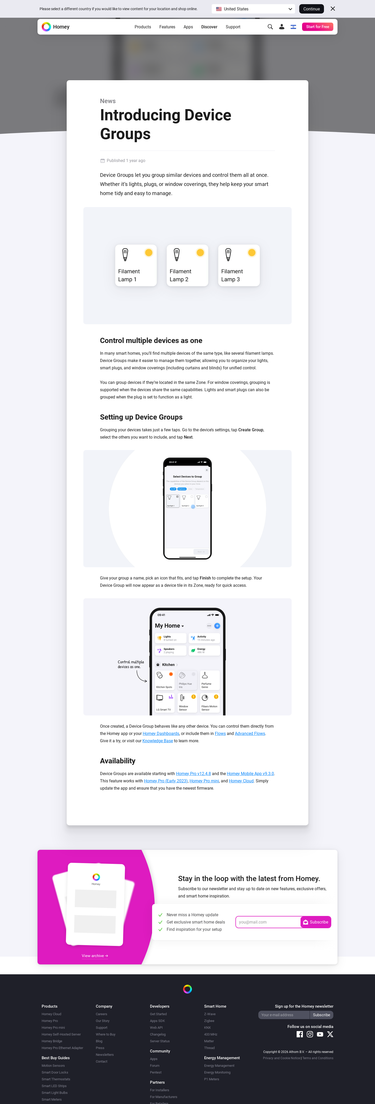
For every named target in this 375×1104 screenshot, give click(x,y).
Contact (101, 1061)
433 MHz (210, 1034)
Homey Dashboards (161, 733)
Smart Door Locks (55, 1072)
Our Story (102, 1021)
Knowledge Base (157, 740)
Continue (311, 9)
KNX (207, 1028)
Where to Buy (105, 1034)
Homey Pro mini (204, 780)
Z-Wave (210, 1014)
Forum (154, 1066)
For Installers (159, 1090)
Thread (209, 1048)
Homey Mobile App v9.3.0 (250, 773)
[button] (253, 9)
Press (100, 1048)
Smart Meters (52, 1099)
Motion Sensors (53, 1066)
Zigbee (209, 1021)
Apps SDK (157, 1021)
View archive (95, 955)
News (108, 101)
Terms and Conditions (317, 1058)
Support (233, 34)
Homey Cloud (241, 780)
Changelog (158, 1034)
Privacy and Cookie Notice (281, 1058)
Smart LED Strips (54, 1086)
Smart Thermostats (56, 1079)
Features (167, 34)
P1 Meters (211, 1079)
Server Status (160, 1041)
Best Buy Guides (56, 1058)
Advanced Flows (250, 733)
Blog (99, 1041)
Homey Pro (50, 1021)
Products (143, 34)
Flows (220, 733)
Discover (209, 34)
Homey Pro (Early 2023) (166, 780)
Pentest (155, 1072)
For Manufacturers (163, 1097)
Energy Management (219, 1066)
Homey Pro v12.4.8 (193, 773)
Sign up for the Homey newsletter (304, 1006)
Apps (188, 34)
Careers (101, 1014)
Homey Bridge (52, 1041)
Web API (156, 1028)
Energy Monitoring (217, 1072)
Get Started (158, 1014)
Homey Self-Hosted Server (61, 1034)
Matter (209, 1041)
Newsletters (105, 1055)
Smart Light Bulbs (55, 1093)
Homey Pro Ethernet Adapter (62, 1048)
